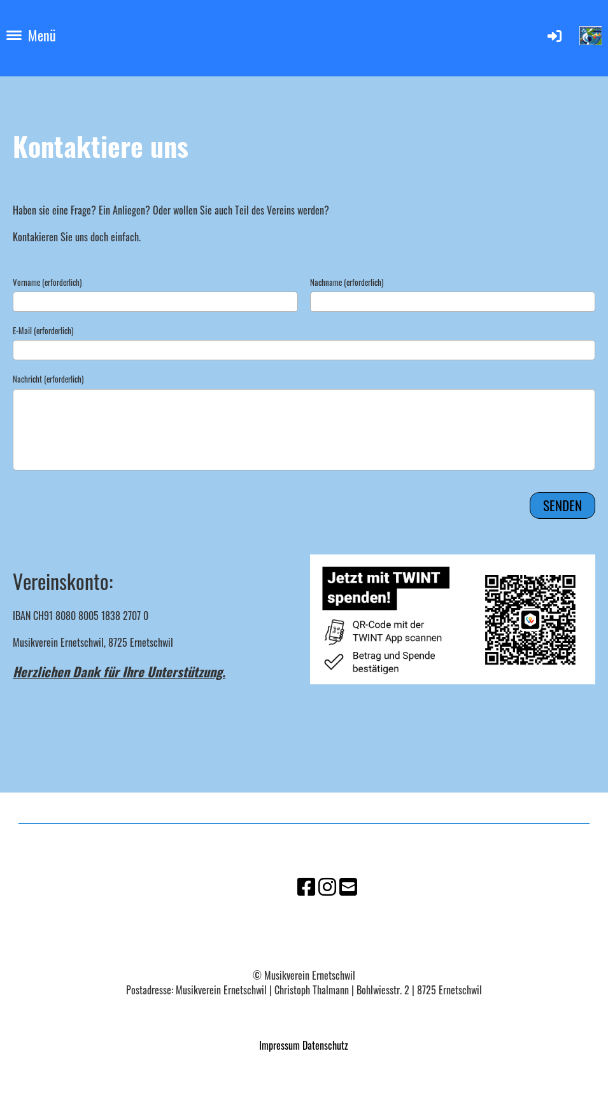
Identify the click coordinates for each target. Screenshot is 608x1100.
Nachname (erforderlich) (346, 282)
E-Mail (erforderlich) (43, 330)
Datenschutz (325, 1045)
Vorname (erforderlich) (47, 282)
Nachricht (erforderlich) (48, 378)
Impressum (279, 1045)
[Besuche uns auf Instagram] (327, 885)
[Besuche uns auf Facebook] (306, 885)
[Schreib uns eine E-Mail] (348, 885)
